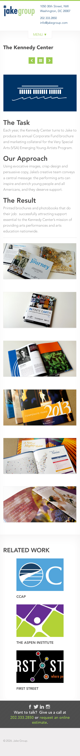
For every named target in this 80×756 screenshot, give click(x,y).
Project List (40, 60)
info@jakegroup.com (54, 23)
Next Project (49, 60)
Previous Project (32, 60)
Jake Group (19, 20)
